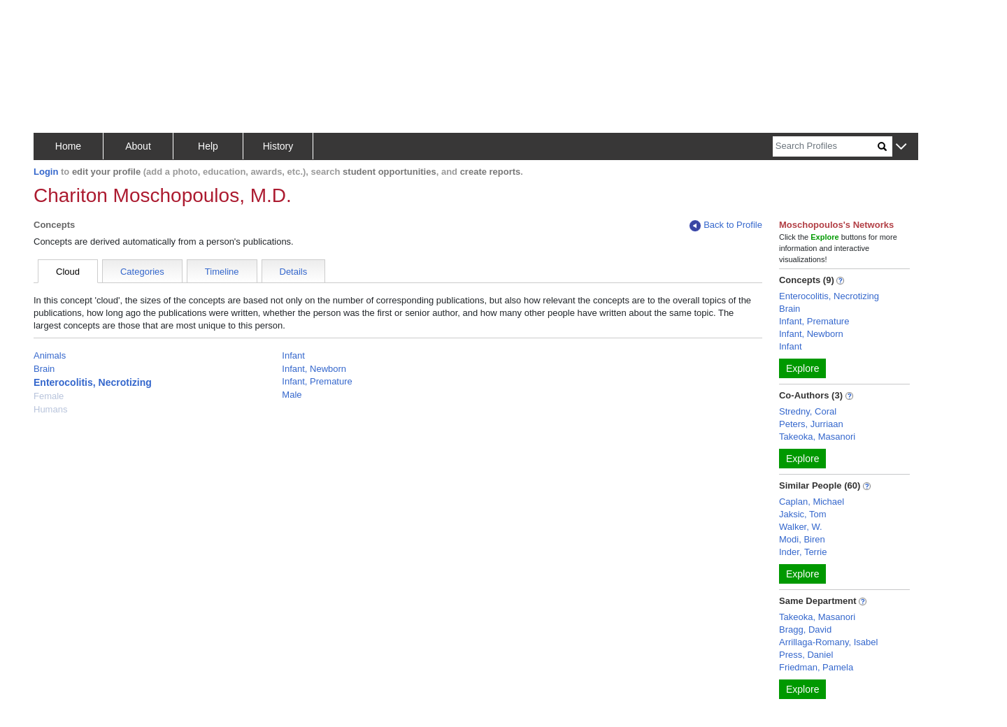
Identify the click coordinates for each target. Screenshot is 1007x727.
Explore (802, 368)
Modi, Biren (802, 539)
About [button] (138, 146)
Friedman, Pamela (816, 667)
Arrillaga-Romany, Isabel (828, 642)
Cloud (68, 271)
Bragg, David (805, 629)
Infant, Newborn (314, 369)
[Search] (825, 146)
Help (208, 146)
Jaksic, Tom (803, 514)
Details (294, 271)
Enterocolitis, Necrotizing (93, 382)
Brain (44, 369)
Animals (50, 355)
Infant (293, 355)
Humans (50, 409)
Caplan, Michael (811, 501)
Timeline (222, 271)
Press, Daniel (806, 654)
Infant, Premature (317, 381)
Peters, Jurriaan (811, 424)
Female (49, 396)
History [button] (278, 146)
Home (68, 146)
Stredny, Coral (807, 411)
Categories (142, 271)
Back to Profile (726, 225)
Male (291, 394)
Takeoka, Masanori (817, 436)
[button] (901, 147)
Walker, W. (800, 526)
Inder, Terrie (803, 552)
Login (46, 171)
